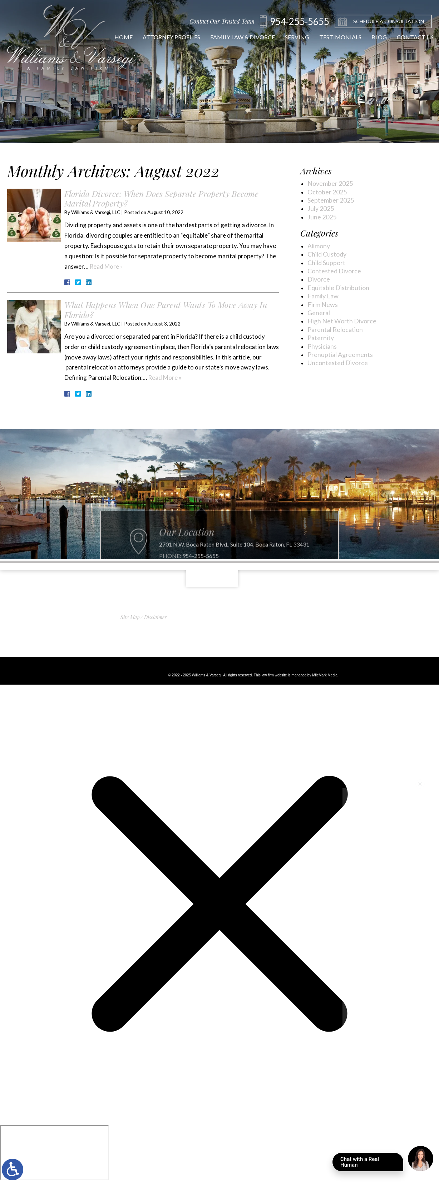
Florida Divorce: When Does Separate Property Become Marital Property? (161, 198)
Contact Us (408, 37)
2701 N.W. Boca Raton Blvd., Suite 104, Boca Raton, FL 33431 (234, 557)
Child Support (326, 263)
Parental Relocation (335, 329)
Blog (372, 37)
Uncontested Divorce (337, 363)
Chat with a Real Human (371, 1163)
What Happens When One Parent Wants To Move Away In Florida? (165, 309)
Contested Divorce (334, 271)
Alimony (318, 246)
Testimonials (333, 37)
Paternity (320, 338)
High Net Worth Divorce (341, 321)
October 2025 (327, 192)
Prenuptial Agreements (340, 354)
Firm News (322, 304)
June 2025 (321, 217)
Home (117, 37)
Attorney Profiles (164, 37)
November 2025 (330, 183)
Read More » (106, 266)
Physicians (322, 346)
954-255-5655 (200, 568)
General (318, 313)
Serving (290, 37)
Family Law (323, 296)
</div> (54, 1152)
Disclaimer (155, 617)
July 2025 (320, 208)
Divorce (318, 279)
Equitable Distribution (338, 288)
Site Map (130, 617)
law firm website (274, 675)
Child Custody (326, 254)
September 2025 (330, 200)
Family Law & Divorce (235, 37)
